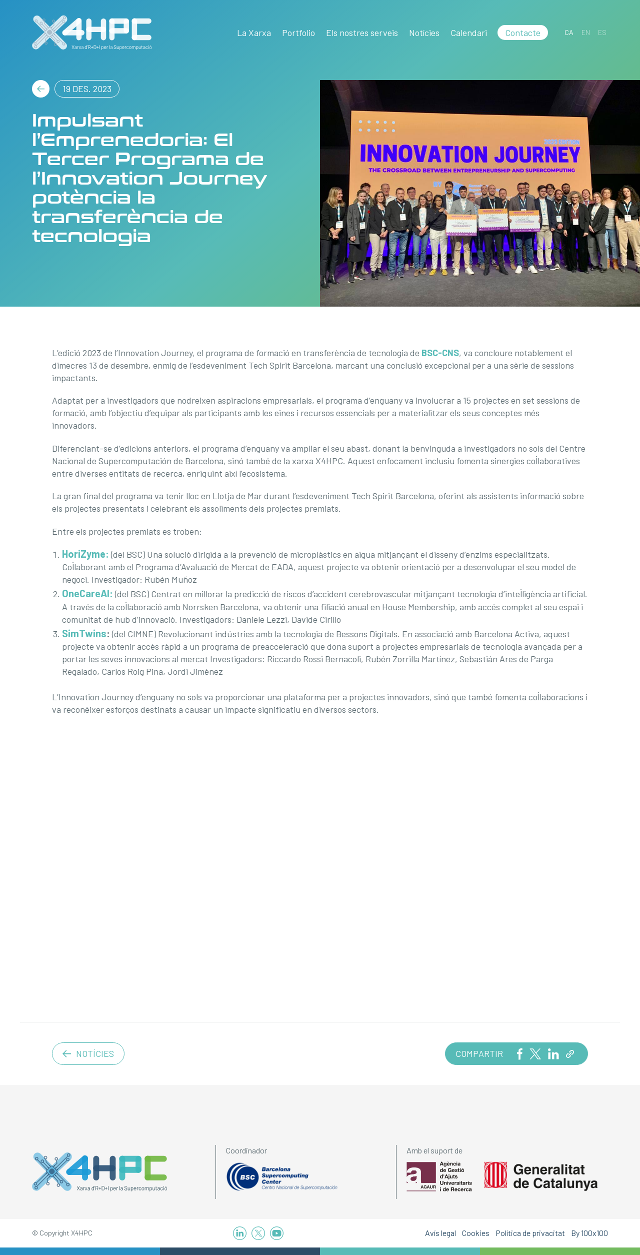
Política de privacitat (530, 1232)
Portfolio (298, 32)
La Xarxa (254, 32)
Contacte (522, 32)
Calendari (468, 32)
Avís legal (440, 1232)
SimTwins (84, 633)
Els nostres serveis (362, 32)
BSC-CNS (440, 352)
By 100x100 (589, 1232)
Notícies (424, 32)
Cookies (476, 1232)
